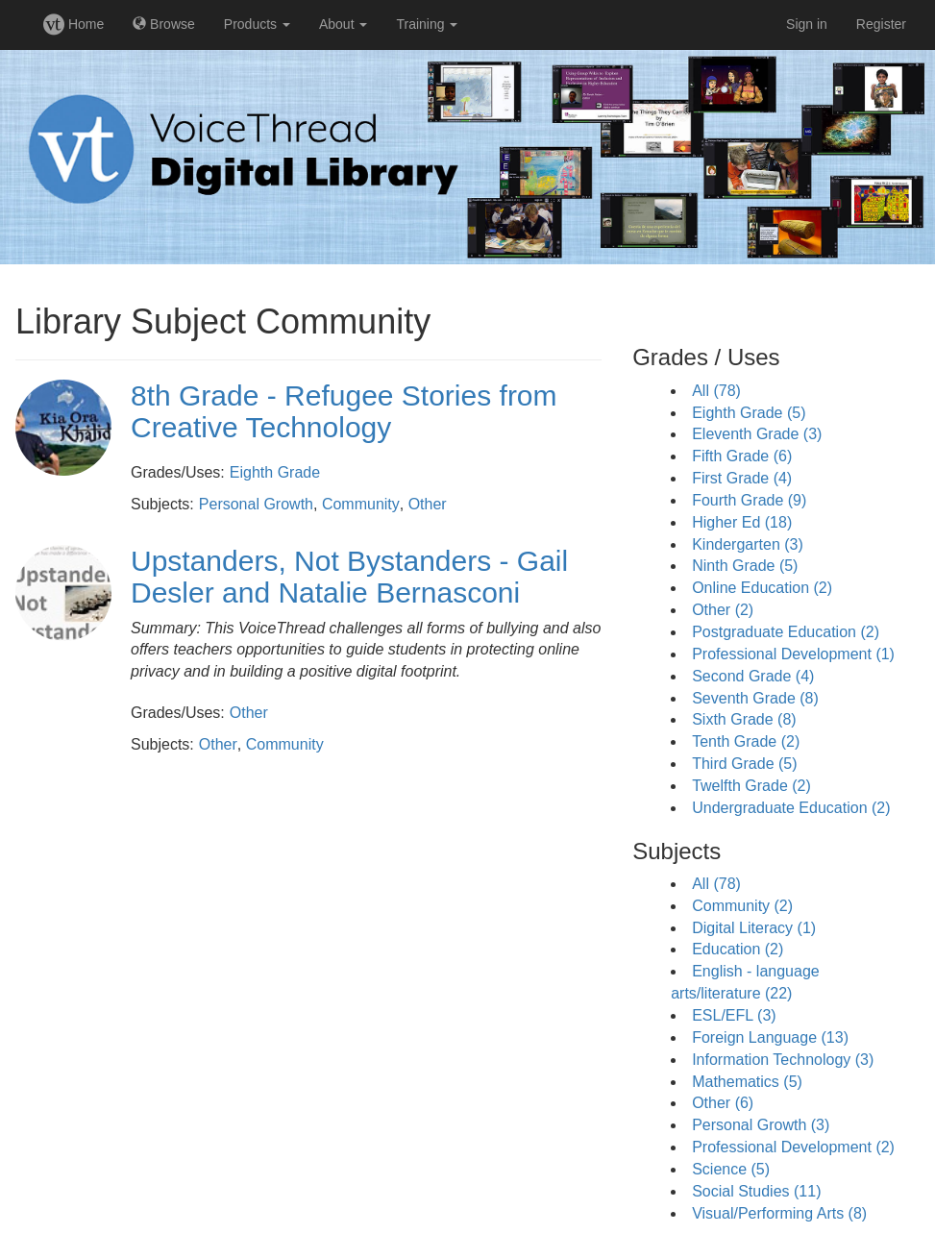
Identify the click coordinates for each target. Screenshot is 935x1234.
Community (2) (742, 906)
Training (426, 24)
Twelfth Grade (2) (751, 785)
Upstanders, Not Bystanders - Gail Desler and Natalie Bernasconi (349, 576)
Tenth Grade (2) (746, 741)
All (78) (716, 391)
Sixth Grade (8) (744, 719)
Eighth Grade (275, 472)
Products (257, 24)
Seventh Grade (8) (755, 698)
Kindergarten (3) (747, 544)
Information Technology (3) (782, 1059)
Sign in (806, 24)
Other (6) (722, 1103)
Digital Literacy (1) (754, 928)
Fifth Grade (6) (742, 456)
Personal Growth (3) (760, 1125)
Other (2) (722, 610)
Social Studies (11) (756, 1191)
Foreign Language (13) (770, 1037)
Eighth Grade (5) (748, 413)
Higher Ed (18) (742, 522)
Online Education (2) (762, 588)
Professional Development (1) (793, 654)
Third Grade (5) (744, 763)
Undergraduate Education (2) (791, 808)
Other (427, 504)
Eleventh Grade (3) (757, 434)
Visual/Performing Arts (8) (779, 1213)
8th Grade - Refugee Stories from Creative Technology (344, 411)
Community (361, 504)
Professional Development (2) (793, 1147)
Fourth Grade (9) (749, 500)
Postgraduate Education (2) (785, 632)
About (343, 24)
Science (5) (731, 1169)
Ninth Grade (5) (745, 565)
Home (73, 24)
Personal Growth (256, 504)
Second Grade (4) (753, 676)
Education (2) (737, 949)
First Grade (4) (742, 478)
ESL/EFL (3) (733, 1015)
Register (881, 24)
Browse (164, 24)
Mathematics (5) (747, 1082)
